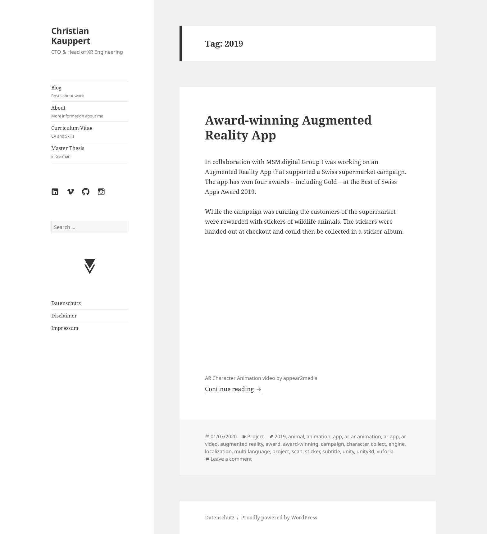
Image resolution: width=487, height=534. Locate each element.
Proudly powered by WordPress (279, 517)
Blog (89, 91)
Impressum (64, 328)
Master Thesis (89, 152)
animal (296, 436)
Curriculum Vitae (89, 132)
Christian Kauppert (70, 35)
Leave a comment (231, 458)
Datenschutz (66, 303)
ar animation (366, 436)
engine (397, 443)
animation (318, 436)
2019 (280, 436)
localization (218, 451)
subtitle (331, 451)
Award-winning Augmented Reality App (288, 127)
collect (378, 443)
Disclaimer (64, 315)
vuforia (385, 451)
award (273, 443)
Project (255, 436)
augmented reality (241, 443)
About (89, 111)
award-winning (300, 443)
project (280, 451)
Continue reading (234, 389)
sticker (312, 451)
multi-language (252, 451)
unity (348, 451)
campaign (332, 443)
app (337, 436)
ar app (391, 436)
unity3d (365, 451)
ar (346, 436)
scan (297, 451)
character (357, 443)
